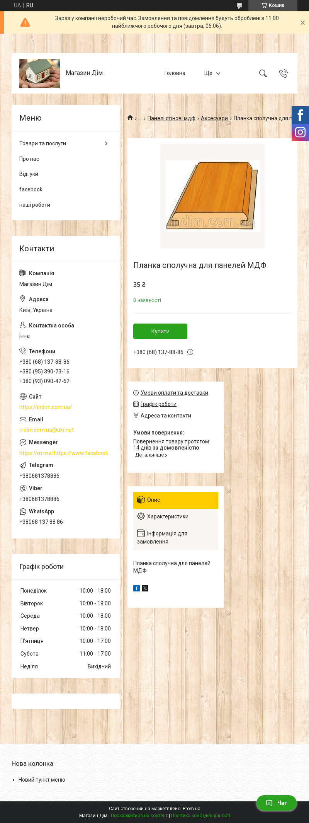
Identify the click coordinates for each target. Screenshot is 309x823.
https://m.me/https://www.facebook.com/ (65, 453)
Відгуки (28, 174)
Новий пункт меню (42, 780)
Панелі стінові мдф (171, 118)
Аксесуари (214, 118)
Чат (276, 802)
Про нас (29, 159)
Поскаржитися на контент (139, 815)
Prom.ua (191, 808)
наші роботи (34, 205)
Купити (160, 331)
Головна (175, 73)
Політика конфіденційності (200, 815)
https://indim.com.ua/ (45, 407)
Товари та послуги (42, 143)
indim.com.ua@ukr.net (46, 430)
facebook (30, 189)
